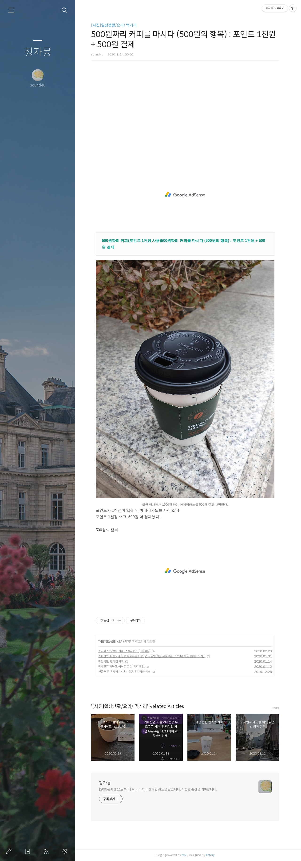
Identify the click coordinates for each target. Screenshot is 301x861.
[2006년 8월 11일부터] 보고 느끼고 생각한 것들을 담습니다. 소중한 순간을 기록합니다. (158, 789)
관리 (65, 851)
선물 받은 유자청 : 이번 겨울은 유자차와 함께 (124, 671)
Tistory (210, 855)
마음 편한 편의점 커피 (111, 661)
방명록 (28, 851)
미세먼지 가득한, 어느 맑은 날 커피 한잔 (121, 666)
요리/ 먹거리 (125, 641)
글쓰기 (10, 851)
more (275, 708)
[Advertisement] (185, 117)
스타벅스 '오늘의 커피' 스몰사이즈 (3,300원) (124, 651)
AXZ (184, 855)
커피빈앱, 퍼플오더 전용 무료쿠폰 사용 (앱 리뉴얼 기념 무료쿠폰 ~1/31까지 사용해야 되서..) (152, 656)
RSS (47, 851)
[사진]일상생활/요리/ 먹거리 (114, 25)
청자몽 (37, 52)
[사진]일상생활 (107, 641)
